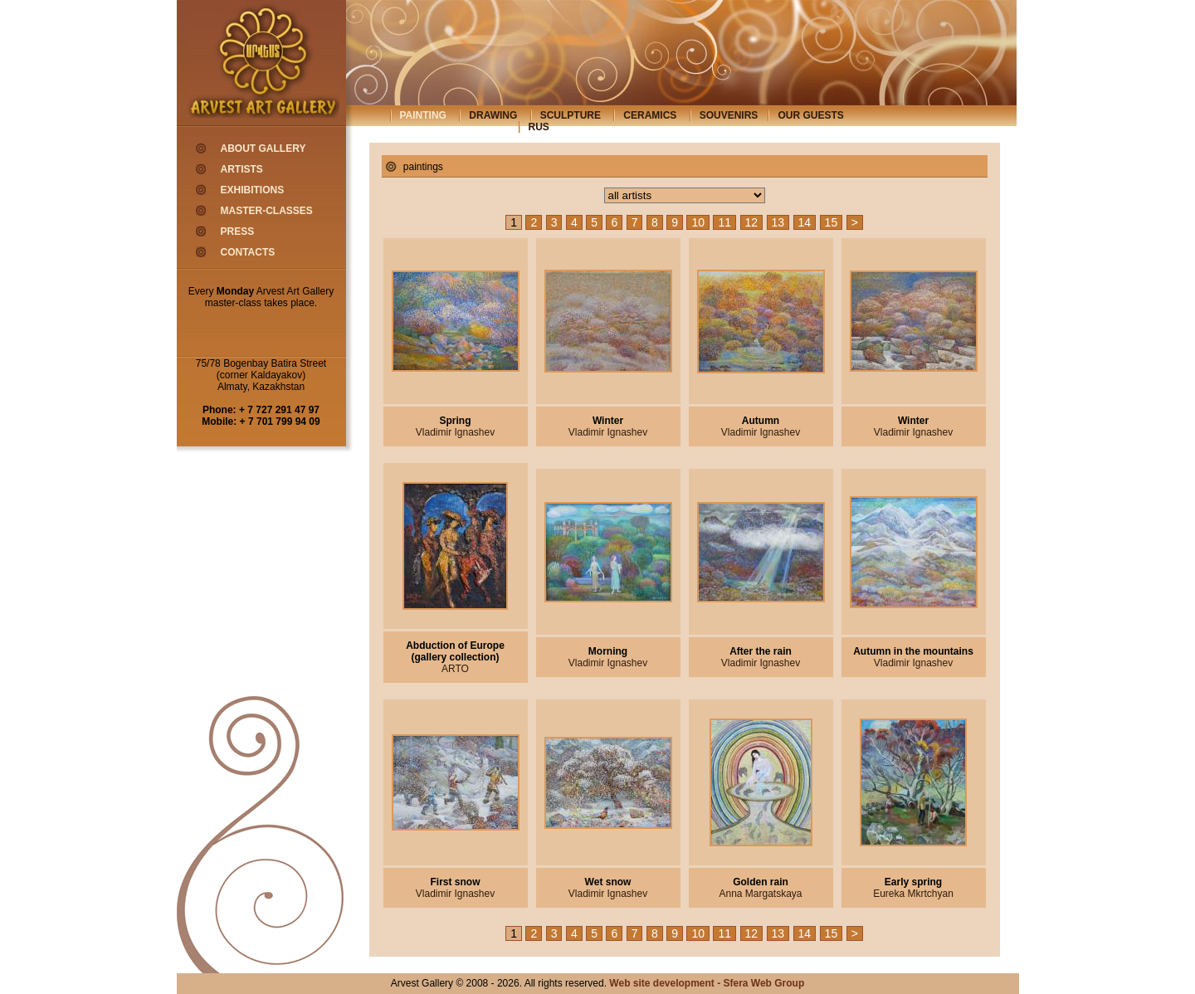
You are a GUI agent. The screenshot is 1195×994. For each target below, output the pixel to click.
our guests (810, 115)
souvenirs (729, 115)
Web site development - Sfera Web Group (706, 983)
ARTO (455, 669)
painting (423, 115)
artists (242, 169)
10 (698, 222)
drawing (493, 115)
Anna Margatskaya (760, 893)
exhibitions (253, 190)
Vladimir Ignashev (455, 432)
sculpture (570, 115)
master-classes (267, 211)
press (238, 231)
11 (724, 222)
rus (539, 127)
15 (831, 222)
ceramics (649, 115)
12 (751, 222)
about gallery (263, 148)
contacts (248, 252)
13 (778, 222)
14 (805, 222)
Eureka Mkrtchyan (913, 893)
